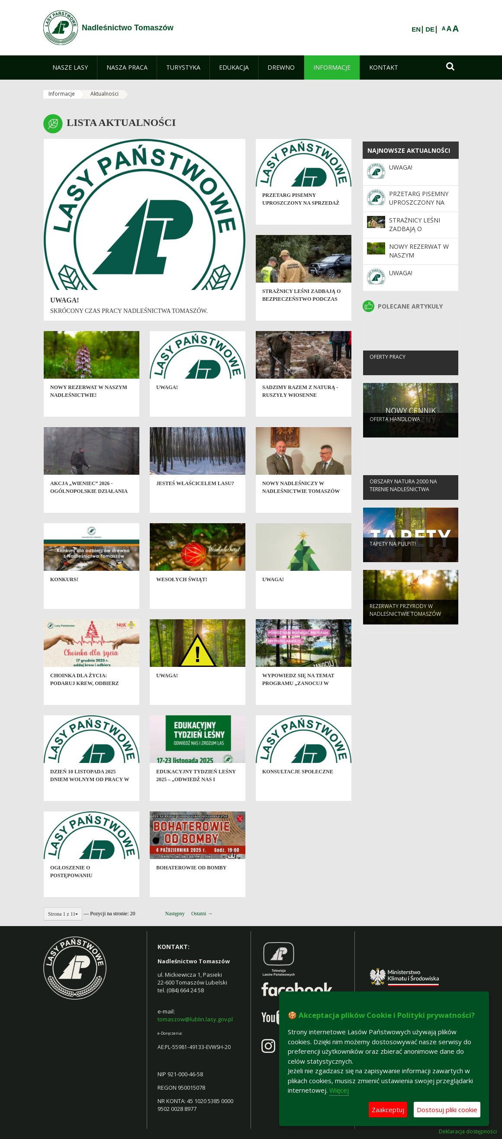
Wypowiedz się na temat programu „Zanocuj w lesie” (298, 697)
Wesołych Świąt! (181, 594)
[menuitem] (70, 67)
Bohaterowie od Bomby (191, 882)
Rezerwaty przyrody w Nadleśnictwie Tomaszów (405, 622)
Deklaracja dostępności (468, 1132)
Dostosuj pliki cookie (447, 1109)
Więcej (339, 1090)
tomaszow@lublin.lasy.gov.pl (195, 1019)
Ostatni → (202, 914)
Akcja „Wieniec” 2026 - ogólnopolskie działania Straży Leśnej (88, 505)
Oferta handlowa (395, 432)
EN (416, 29)
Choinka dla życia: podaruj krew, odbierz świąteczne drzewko (84, 697)
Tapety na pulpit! (393, 556)
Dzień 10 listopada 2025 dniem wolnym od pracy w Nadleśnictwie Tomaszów (89, 793)
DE (429, 29)
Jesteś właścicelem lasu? (195, 498)
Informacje (61, 93)
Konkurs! (64, 594)
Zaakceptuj (388, 1109)
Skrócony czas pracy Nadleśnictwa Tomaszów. (129, 311)
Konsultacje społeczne (297, 786)
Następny (175, 914)
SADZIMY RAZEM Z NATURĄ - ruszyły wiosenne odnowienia (300, 409)
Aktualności (104, 93)
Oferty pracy (387, 369)
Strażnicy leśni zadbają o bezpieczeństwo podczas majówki (301, 313)
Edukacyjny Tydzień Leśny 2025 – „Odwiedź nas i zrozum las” (196, 793)
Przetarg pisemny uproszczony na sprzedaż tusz (300, 217)
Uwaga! (64, 300)
